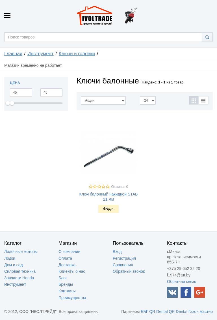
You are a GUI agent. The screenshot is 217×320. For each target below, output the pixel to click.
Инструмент (40, 53)
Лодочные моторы (21, 251)
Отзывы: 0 (119, 187)
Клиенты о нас (71, 271)
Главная (13, 53)
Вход (117, 251)
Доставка (66, 265)
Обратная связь (181, 281)
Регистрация (124, 258)
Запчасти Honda (19, 278)
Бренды (65, 284)
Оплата (65, 258)
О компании (69, 251)
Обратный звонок (129, 271)
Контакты (66, 291)
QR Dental (158, 311)
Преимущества (72, 297)
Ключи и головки (77, 53)
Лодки (9, 258)
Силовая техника (20, 271)
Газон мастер (200, 311)
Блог (62, 278)
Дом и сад (13, 265)
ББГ (144, 311)
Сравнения (123, 265)
